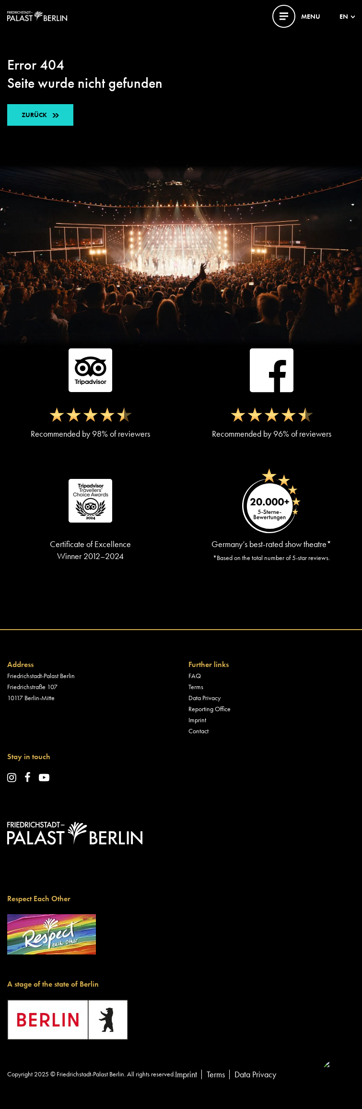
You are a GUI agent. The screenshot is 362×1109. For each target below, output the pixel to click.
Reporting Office (209, 708)
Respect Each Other (38, 899)
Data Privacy (204, 697)
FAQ (194, 675)
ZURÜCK (34, 114)
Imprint (197, 719)
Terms (195, 686)
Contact (198, 731)
